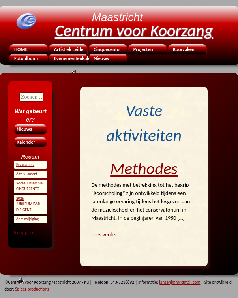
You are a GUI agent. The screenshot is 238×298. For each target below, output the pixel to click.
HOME (21, 49)
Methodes (144, 168)
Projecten (143, 49)
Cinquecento (107, 49)
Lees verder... (106, 234)
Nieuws (101, 58)
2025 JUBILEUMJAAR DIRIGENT (28, 204)
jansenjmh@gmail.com (179, 282)
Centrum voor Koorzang (134, 30)
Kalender (26, 142)
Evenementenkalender (70, 58)
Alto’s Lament (26, 174)
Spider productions (32, 289)
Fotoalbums (26, 58)
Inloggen (23, 232)
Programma (25, 164)
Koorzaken (184, 49)
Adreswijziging (27, 219)
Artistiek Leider (69, 49)
